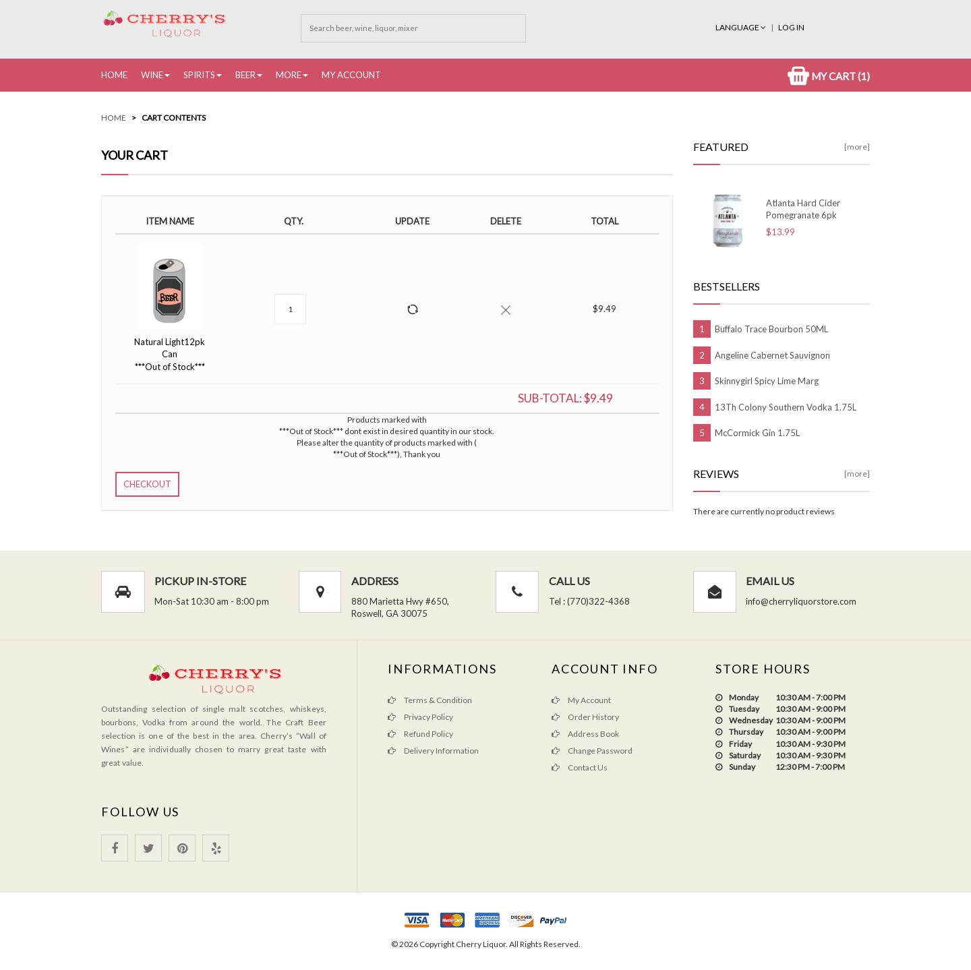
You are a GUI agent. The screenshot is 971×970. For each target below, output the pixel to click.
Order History (585, 717)
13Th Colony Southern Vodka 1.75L (785, 407)
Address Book (585, 734)
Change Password (592, 751)
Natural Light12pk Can (169, 354)
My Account (351, 74)
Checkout (147, 484)
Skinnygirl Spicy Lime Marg (767, 380)
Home (114, 74)
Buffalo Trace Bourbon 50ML (771, 329)
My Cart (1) (829, 76)
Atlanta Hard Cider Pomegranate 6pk (803, 209)
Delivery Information (433, 751)
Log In (791, 27)
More (288, 74)
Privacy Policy (420, 717)
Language (741, 27)
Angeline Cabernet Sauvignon (772, 355)
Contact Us (580, 767)
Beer (245, 74)
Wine (152, 74)
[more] (857, 147)
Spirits (199, 74)
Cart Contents (174, 118)
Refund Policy (420, 734)
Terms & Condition (430, 700)
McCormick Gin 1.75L (757, 432)
